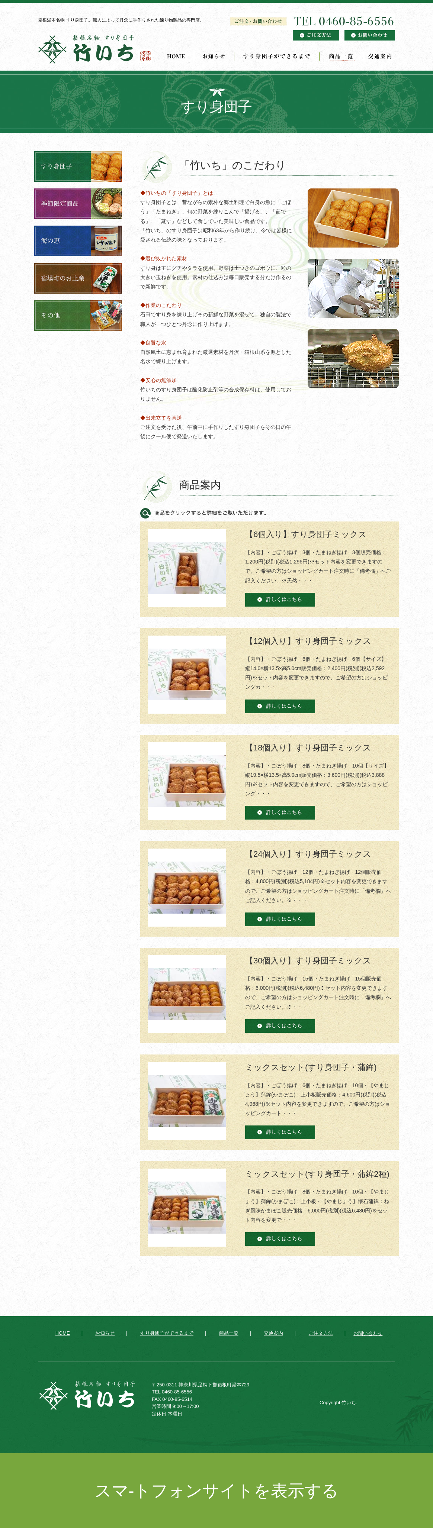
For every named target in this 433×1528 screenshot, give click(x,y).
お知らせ (214, 56)
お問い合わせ (367, 1333)
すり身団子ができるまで (277, 56)
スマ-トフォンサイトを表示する (216, 1490)
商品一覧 (341, 56)
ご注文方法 (321, 1333)
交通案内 (378, 56)
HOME (177, 56)
